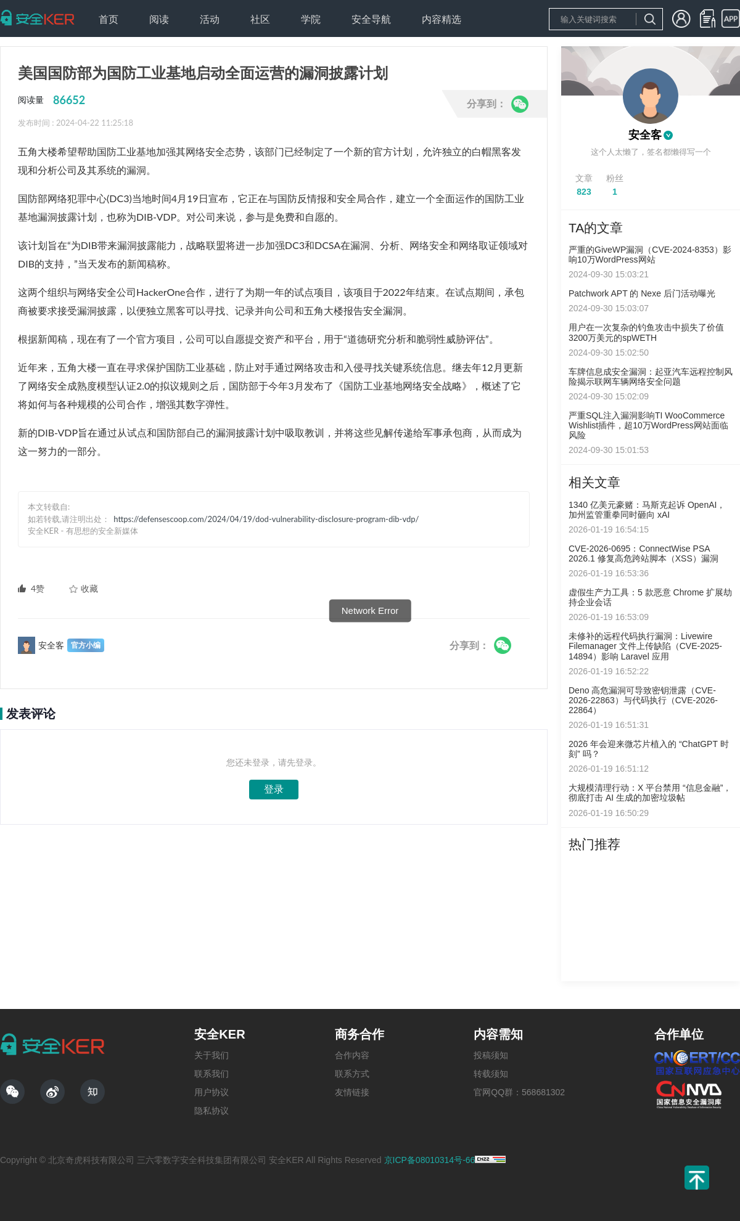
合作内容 (352, 1055)
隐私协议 (211, 1111)
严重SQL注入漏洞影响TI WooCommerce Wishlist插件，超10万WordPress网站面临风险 (648, 425)
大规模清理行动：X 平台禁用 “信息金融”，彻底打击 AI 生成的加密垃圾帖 (650, 792)
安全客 (645, 135)
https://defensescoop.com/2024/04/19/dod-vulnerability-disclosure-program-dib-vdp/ (266, 519)
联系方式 (352, 1074)
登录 (274, 789)
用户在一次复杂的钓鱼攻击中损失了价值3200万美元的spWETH (646, 332)
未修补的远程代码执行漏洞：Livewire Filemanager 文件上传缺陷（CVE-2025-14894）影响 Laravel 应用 (645, 646)
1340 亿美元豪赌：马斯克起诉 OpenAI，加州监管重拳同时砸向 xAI (647, 510)
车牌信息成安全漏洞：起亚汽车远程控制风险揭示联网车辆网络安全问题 (651, 376)
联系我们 (211, 1074)
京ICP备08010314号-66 (429, 1160)
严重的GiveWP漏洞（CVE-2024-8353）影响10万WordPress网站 (650, 254)
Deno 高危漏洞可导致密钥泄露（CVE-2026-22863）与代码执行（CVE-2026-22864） (643, 700)
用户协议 (211, 1092)
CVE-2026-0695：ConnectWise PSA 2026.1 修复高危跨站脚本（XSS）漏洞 (643, 553)
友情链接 (352, 1092)
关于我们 (211, 1055)
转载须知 (491, 1074)
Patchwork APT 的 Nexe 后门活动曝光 (642, 293)
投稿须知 (491, 1055)
